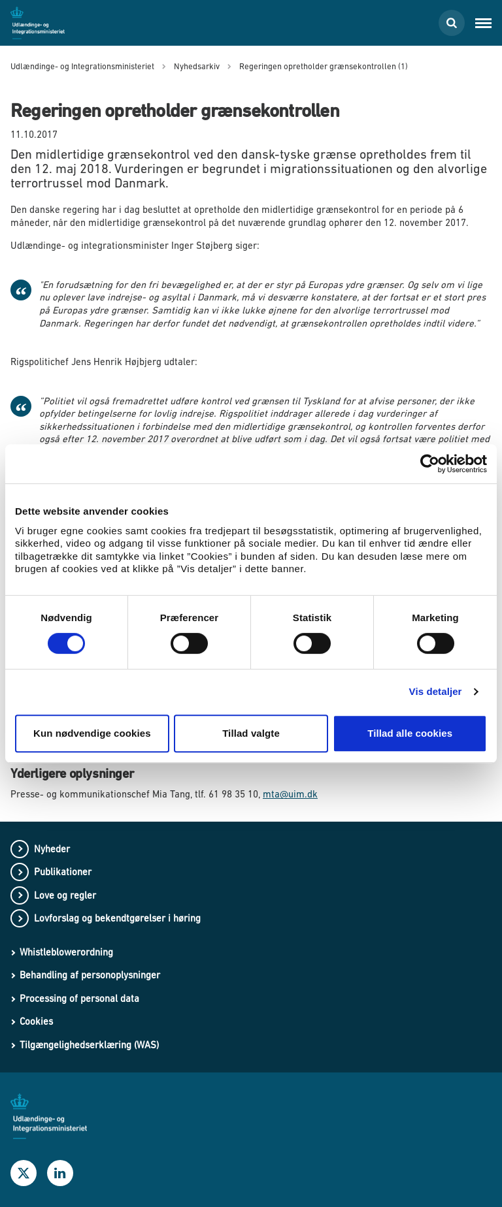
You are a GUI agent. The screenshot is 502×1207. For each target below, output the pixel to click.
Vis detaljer (435, 691)
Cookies (36, 1021)
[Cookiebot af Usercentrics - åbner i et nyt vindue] (430, 464)
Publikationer (63, 871)
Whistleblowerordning (66, 952)
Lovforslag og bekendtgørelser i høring (117, 918)
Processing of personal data (79, 998)
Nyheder (52, 848)
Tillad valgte (251, 733)
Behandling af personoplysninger (90, 974)
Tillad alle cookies (409, 733)
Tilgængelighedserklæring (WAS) (89, 1044)
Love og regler (65, 895)
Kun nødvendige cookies (92, 733)
